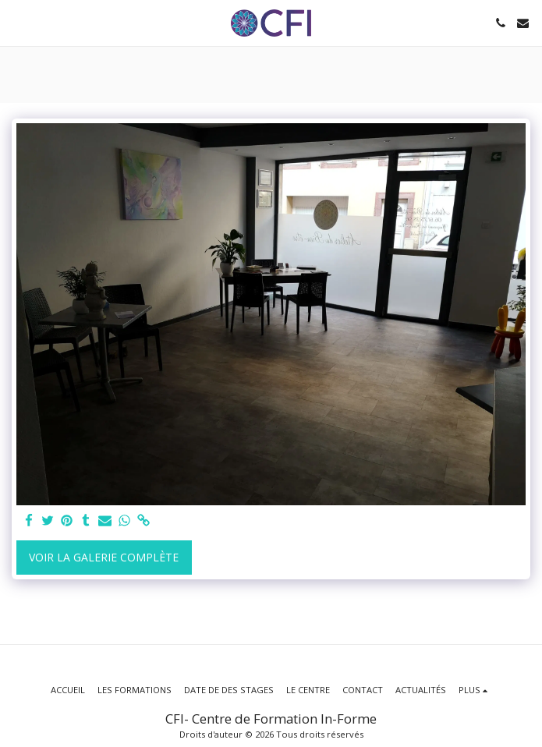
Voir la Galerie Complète (104, 557)
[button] (17, 22)
